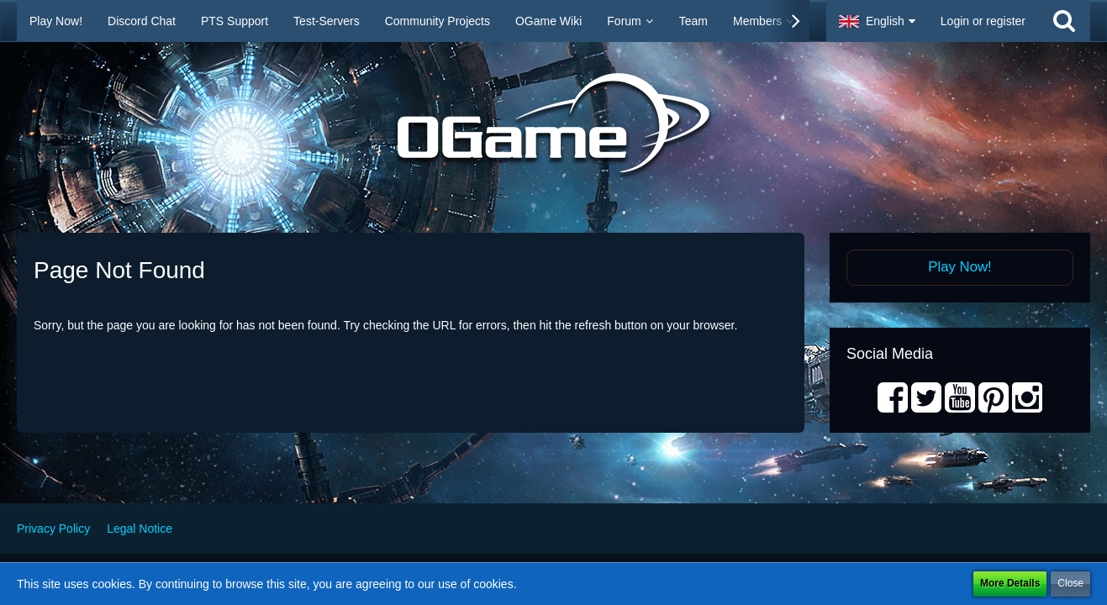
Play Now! (960, 267)
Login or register (983, 21)
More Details (1010, 583)
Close (1070, 583)
